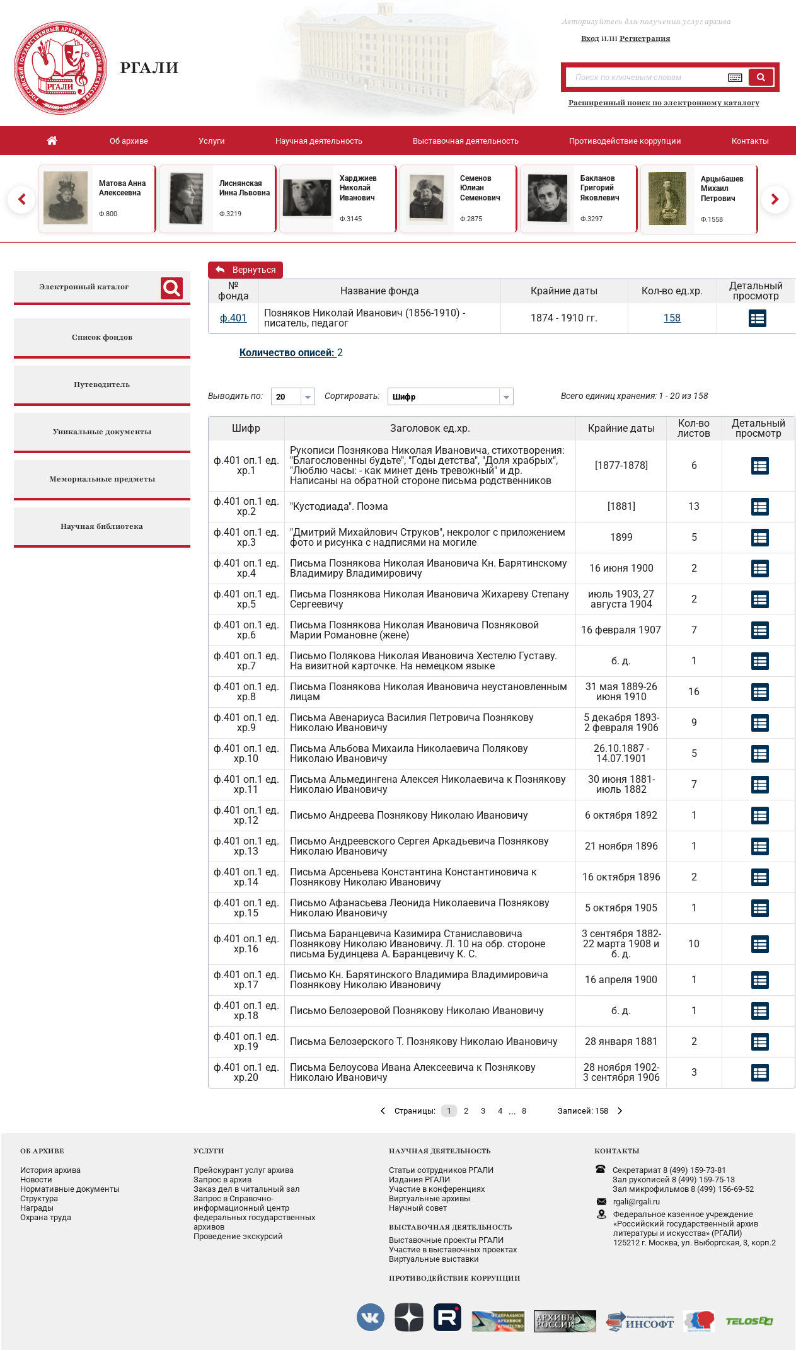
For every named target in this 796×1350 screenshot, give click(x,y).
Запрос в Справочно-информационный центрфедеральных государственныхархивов (254, 1213)
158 (672, 318)
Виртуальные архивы (429, 1198)
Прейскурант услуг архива (243, 1170)
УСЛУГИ (208, 1151)
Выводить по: (235, 396)
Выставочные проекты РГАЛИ (446, 1240)
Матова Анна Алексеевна (122, 188)
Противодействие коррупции (625, 141)
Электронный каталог (84, 287)
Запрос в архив (222, 1179)
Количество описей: (288, 353)
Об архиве (129, 141)
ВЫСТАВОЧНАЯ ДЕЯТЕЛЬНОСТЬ (450, 1227)
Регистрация (645, 38)
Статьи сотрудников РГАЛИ (441, 1170)
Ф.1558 (712, 220)
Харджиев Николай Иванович (358, 188)
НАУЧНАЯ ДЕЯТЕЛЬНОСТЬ (439, 1151)
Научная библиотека (102, 526)
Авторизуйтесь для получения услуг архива (646, 21)
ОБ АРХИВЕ (42, 1151)
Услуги (212, 141)
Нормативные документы (70, 1189)
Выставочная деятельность (466, 141)
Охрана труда (45, 1217)
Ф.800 (108, 214)
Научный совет (418, 1208)
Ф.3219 (230, 214)
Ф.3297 (591, 219)
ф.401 (233, 318)
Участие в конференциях (437, 1189)
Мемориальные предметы (102, 479)
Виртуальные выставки (434, 1259)
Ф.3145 (351, 219)
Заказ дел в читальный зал (246, 1189)
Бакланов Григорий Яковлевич (600, 188)
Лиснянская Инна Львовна (244, 188)
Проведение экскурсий (238, 1236)
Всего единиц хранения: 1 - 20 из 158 (634, 396)
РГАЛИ (149, 67)
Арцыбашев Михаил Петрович (722, 189)
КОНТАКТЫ (617, 1151)
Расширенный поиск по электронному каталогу (663, 103)
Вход (590, 38)
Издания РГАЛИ (419, 1179)
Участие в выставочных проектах (453, 1249)
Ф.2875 (471, 219)
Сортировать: (352, 396)
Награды (37, 1208)
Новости (36, 1179)
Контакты (750, 141)
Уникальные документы (102, 432)
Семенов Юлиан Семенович (480, 188)
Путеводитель (102, 384)
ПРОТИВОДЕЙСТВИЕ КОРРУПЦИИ (455, 1278)
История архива (50, 1170)
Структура (39, 1198)
